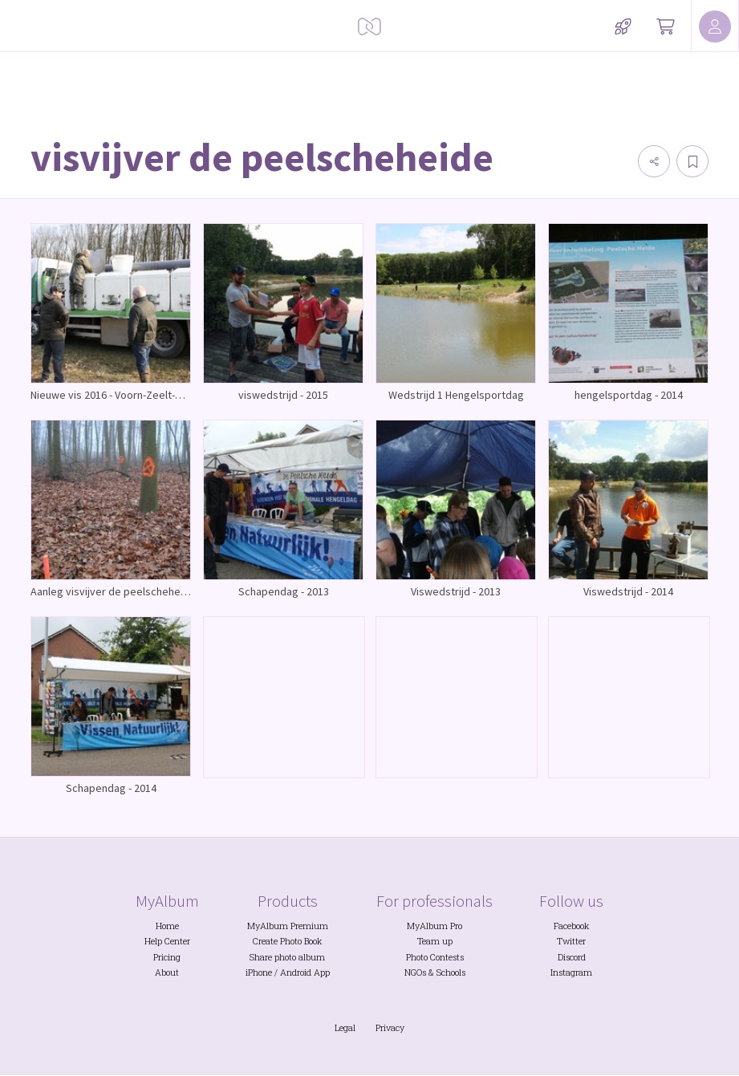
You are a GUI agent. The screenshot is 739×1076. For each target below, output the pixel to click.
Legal (345, 1027)
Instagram (571, 972)
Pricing (167, 957)
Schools (450, 972)
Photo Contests (435, 957)
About (167, 972)
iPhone (259, 972)
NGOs (415, 972)
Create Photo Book (287, 941)
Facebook (571, 926)
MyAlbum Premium (287, 926)
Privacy (390, 1027)
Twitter (571, 941)
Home (167, 926)
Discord (572, 957)
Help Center (167, 941)
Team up (435, 941)
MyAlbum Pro (434, 926)
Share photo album (287, 957)
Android (295, 972)
